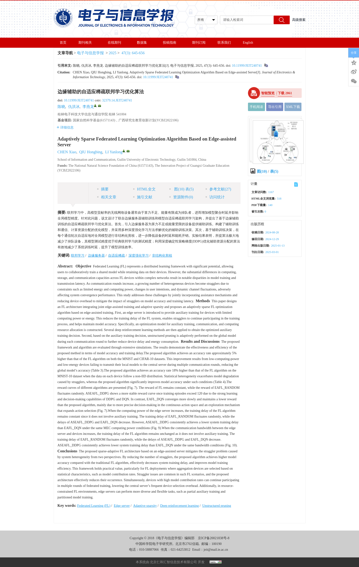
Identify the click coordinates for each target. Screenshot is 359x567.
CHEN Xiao (67, 152)
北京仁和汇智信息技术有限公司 (173, 562)
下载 (285, 93)
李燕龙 (88, 107)
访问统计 (215, 197)
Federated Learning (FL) (93, 506)
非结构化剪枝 (162, 255)
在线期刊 (116, 42)
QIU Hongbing (90, 152)
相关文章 (106, 197)
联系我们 (224, 42)
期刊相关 (87, 42)
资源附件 (181, 197)
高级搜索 (299, 20)
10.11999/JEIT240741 (247, 65)
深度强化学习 (139, 255)
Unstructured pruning (216, 506)
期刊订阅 (199, 42)
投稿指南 (171, 42)
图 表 (181, 189)
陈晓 (61, 107)
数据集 (144, 42)
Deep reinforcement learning (179, 506)
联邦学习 (77, 255)
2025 (113, 53)
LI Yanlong (114, 152)
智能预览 (268, 93)
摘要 (103, 189)
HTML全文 (144, 189)
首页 (63, 42)
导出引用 (275, 107)
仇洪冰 (74, 107)
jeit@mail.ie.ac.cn (216, 549)
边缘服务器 (96, 255)
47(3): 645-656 (133, 53)
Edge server (121, 506)
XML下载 (293, 107)
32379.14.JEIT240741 (117, 100)
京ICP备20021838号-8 (213, 538)
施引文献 (142, 197)
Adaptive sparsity (145, 506)
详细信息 (65, 127)
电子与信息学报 (90, 53)
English (248, 42)
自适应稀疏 (116, 255)
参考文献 (218, 189)
